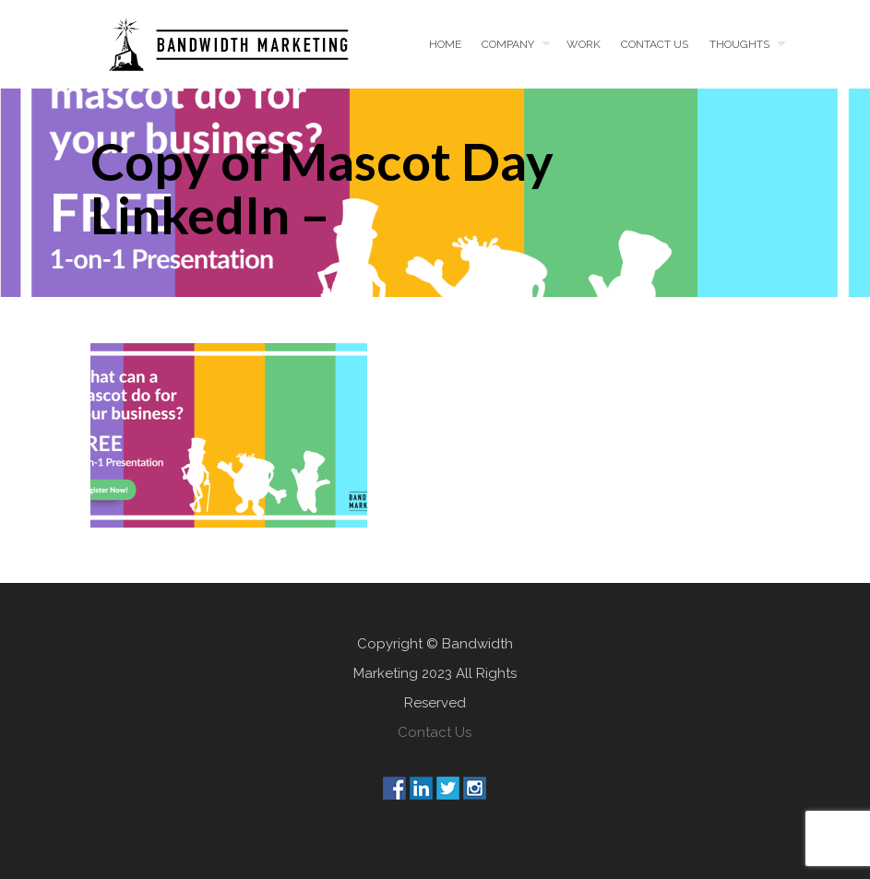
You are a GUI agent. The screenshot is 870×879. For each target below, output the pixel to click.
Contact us (654, 44)
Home (445, 44)
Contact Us (434, 732)
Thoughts (739, 44)
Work (583, 44)
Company (508, 44)
